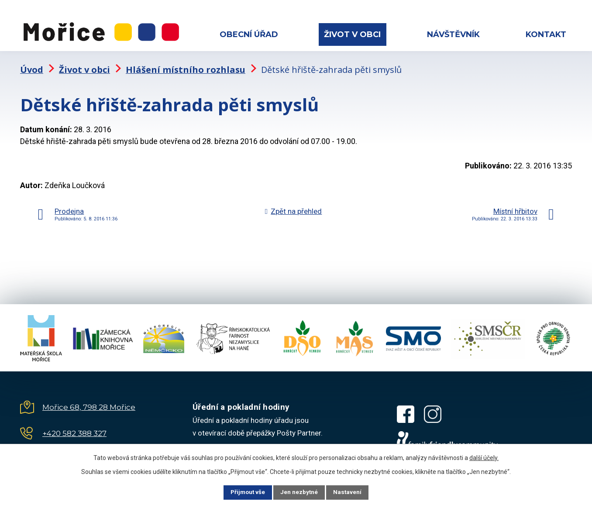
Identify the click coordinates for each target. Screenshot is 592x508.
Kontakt (546, 34)
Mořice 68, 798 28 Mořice (88, 401)
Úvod (31, 63)
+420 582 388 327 (74, 427)
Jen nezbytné (300, 491)
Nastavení (352, 491)
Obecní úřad (249, 34)
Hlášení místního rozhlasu (185, 63)
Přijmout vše (243, 491)
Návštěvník (453, 34)
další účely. (484, 456)
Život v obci (352, 34)
